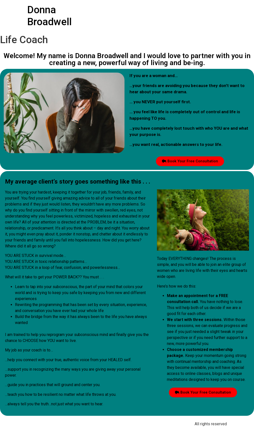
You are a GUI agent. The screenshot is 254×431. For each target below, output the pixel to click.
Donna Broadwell (49, 16)
